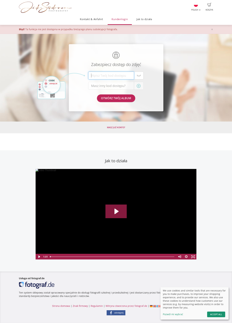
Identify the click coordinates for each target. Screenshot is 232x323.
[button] (116, 312)
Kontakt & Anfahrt (91, 19)
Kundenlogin (120, 19)
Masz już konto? (116, 127)
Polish (195, 7)
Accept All (216, 314)
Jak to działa (144, 19)
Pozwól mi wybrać (173, 314)
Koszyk (209, 7)
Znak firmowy (81, 305)
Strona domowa (61, 305)
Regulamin (97, 305)
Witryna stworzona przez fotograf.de (126, 305)
